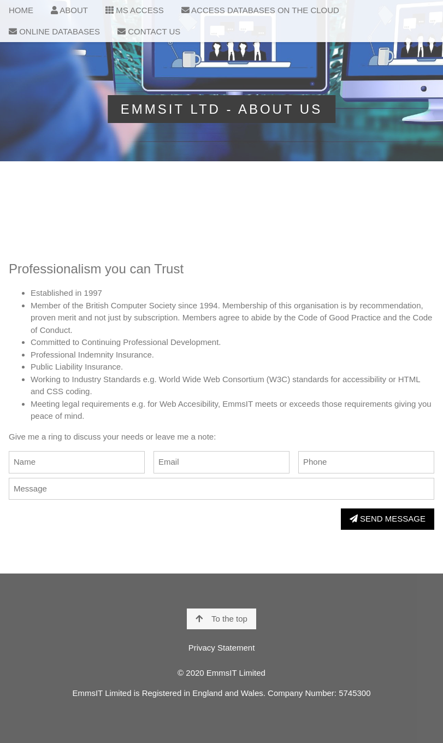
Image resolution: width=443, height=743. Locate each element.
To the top (221, 618)
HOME (21, 10)
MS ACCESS (134, 10)
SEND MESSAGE (388, 518)
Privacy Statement (221, 647)
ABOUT (69, 10)
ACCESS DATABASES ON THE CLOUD (260, 10)
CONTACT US (148, 31)
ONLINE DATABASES (54, 31)
